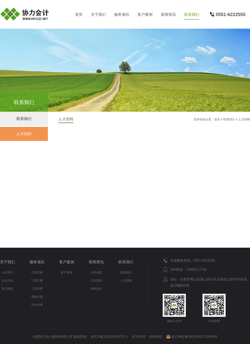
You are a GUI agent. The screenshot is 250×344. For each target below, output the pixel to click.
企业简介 (7, 272)
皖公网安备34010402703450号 (194, 336)
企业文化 (7, 280)
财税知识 (96, 288)
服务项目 (121, 14)
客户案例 (145, 14)
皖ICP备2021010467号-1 (109, 336)
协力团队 (7, 288)
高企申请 (37, 304)
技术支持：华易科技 (147, 336)
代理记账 (37, 272)
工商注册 (37, 280)
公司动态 (96, 272)
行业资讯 (96, 280)
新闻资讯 (168, 14)
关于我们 (98, 14)
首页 (78, 14)
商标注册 (37, 296)
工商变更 (37, 288)
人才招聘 (23, 134)
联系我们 (191, 14)
